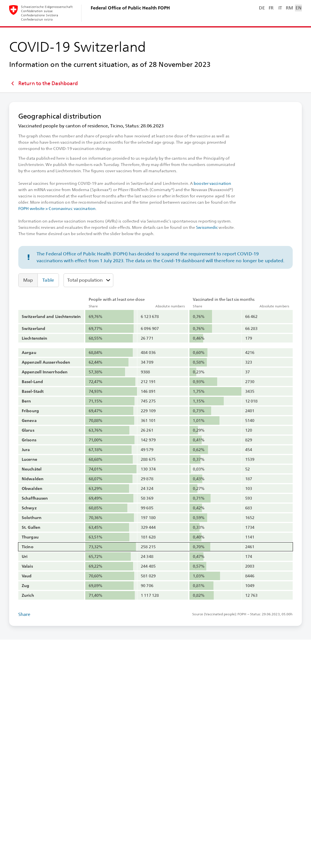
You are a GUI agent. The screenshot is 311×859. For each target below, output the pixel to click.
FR (271, 8)
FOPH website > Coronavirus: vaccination (57, 208)
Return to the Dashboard (43, 83)
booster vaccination (212, 183)
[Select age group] (88, 280)
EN (298, 8)
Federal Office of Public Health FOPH (130, 8)
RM (289, 8)
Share (24, 614)
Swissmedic (207, 227)
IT (280, 8)
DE (262, 8)
